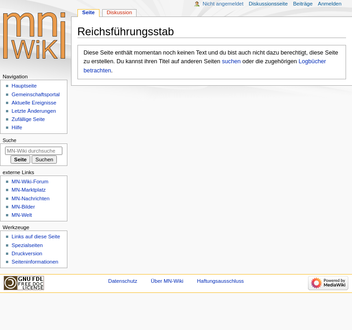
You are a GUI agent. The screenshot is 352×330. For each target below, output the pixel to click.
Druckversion (26, 253)
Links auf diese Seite (35, 236)
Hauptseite (24, 85)
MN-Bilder (23, 206)
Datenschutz (123, 281)
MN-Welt (21, 215)
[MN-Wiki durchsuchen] (33, 151)
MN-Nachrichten (30, 198)
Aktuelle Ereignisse (33, 102)
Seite (88, 12)
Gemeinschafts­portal (35, 94)
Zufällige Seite (28, 119)
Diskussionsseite (268, 3)
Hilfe (16, 127)
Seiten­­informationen (34, 261)
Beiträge (303, 3)
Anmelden (330, 3)
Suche (9, 140)
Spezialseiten (27, 245)
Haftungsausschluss (220, 281)
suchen (231, 61)
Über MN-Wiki (167, 281)
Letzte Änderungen (33, 111)
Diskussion (119, 12)
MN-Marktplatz (28, 189)
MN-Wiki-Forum (29, 181)
